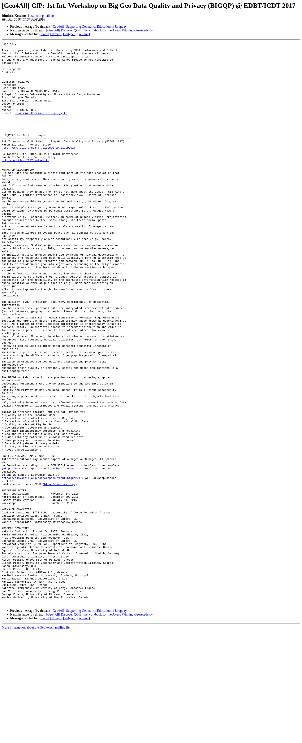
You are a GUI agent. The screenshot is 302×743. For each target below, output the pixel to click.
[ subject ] (70, 34)
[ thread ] (56, 34)
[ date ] (44, 34)
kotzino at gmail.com (42, 15)
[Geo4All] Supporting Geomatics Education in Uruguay (89, 26)
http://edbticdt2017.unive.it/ (25, 184)
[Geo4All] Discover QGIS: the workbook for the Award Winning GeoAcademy (99, 30)
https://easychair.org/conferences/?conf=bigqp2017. (42, 565)
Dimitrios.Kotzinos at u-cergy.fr (41, 127)
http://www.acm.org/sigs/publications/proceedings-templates (50, 554)
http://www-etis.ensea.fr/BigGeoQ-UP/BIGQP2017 (38, 169)
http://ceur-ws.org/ (59, 573)
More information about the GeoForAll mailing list (36, 739)
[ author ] (83, 34)
